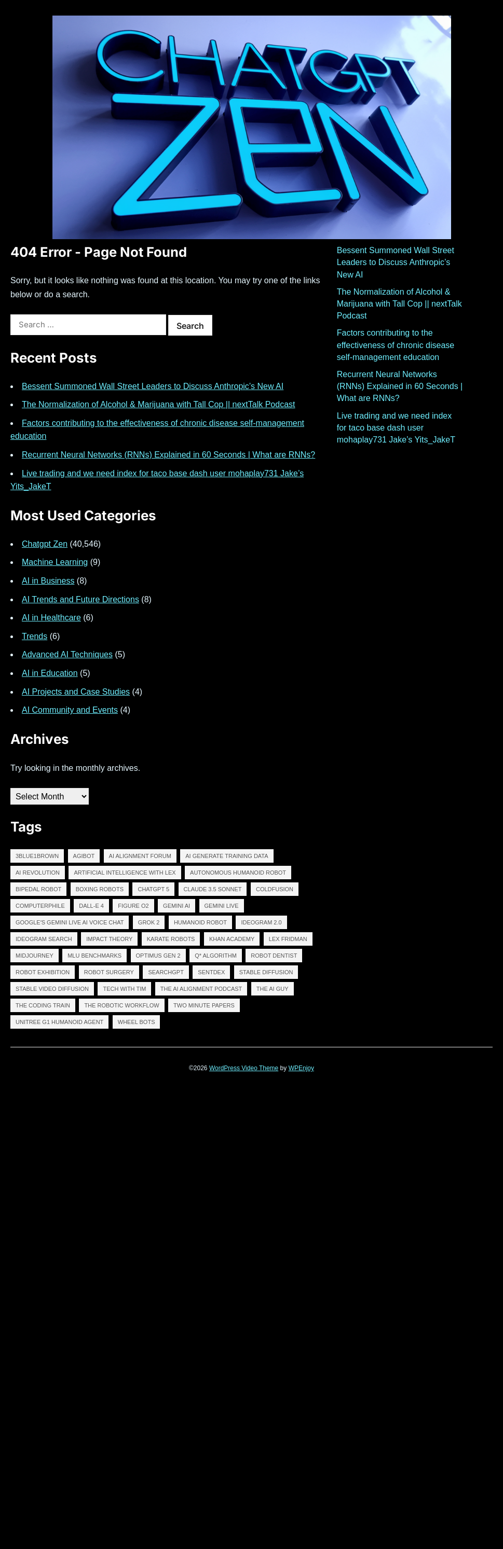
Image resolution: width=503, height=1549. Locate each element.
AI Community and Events (70, 710)
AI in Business (48, 580)
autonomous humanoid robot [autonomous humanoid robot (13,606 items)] (238, 872)
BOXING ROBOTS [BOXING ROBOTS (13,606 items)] (100, 889)
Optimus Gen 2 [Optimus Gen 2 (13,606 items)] (158, 955)
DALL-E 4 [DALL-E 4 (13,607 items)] (91, 906)
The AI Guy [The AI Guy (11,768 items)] (272, 989)
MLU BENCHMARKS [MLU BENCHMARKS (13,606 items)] (94, 955)
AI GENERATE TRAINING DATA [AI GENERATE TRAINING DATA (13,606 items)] (226, 856)
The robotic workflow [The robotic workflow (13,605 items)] (121, 1005)
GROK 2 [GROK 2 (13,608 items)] (149, 922)
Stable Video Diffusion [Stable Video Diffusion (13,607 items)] (52, 989)
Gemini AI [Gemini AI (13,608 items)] (176, 906)
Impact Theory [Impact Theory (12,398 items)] (109, 939)
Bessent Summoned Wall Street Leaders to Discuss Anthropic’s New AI (152, 386)
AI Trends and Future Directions (80, 599)
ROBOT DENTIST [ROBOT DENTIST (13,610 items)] (274, 955)
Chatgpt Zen (44, 544)
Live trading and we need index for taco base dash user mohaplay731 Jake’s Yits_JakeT (396, 427)
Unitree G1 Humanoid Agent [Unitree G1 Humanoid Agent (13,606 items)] (59, 1022)
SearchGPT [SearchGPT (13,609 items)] (165, 972)
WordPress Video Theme (243, 1068)
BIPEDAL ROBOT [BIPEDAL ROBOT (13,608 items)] (38, 889)
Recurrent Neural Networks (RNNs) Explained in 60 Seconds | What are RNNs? (168, 454)
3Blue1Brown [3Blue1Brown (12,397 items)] (37, 856)
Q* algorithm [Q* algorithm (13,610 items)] (216, 955)
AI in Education (50, 673)
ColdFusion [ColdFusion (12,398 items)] (274, 889)
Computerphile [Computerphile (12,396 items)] (40, 906)
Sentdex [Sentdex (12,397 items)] (211, 972)
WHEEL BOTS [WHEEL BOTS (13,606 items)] (136, 1022)
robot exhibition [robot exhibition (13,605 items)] (43, 972)
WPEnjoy (301, 1068)
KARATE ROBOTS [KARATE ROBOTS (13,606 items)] (171, 939)
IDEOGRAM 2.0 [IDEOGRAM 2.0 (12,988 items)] (261, 922)
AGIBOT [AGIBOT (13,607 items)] (84, 856)
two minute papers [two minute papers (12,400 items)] (204, 1005)
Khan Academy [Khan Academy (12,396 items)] (231, 939)
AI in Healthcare (51, 617)
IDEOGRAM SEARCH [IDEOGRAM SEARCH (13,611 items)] (44, 939)
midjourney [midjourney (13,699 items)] (34, 955)
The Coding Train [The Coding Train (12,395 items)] (43, 1005)
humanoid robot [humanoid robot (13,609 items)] (200, 922)
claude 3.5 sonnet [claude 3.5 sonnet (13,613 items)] (213, 889)
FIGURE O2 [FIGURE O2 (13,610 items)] (133, 906)
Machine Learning (55, 562)
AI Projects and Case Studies (76, 691)
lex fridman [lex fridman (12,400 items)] (288, 939)
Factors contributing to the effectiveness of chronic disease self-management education (396, 344)
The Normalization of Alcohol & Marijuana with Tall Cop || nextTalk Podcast (158, 404)
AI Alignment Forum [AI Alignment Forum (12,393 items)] (140, 856)
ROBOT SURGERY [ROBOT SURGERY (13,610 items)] (109, 972)
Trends (34, 636)
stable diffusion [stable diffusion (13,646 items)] (266, 972)
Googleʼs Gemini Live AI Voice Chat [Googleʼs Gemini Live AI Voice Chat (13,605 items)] (70, 922)
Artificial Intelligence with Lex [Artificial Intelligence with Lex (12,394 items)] (124, 872)
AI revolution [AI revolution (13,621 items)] (38, 872)
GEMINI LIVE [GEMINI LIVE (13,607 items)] (222, 906)
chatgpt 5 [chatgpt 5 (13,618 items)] (153, 889)
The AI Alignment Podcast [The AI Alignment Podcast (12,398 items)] (201, 989)
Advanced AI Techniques (67, 654)
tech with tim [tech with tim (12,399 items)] (124, 989)
